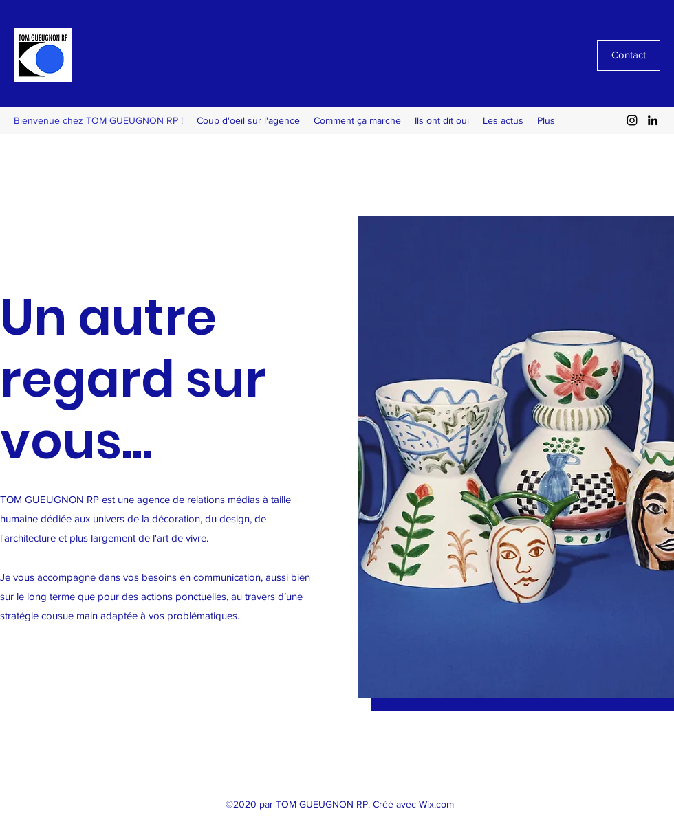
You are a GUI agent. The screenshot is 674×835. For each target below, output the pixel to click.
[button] (516, 457)
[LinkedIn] (653, 120)
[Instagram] (632, 120)
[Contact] (628, 55)
